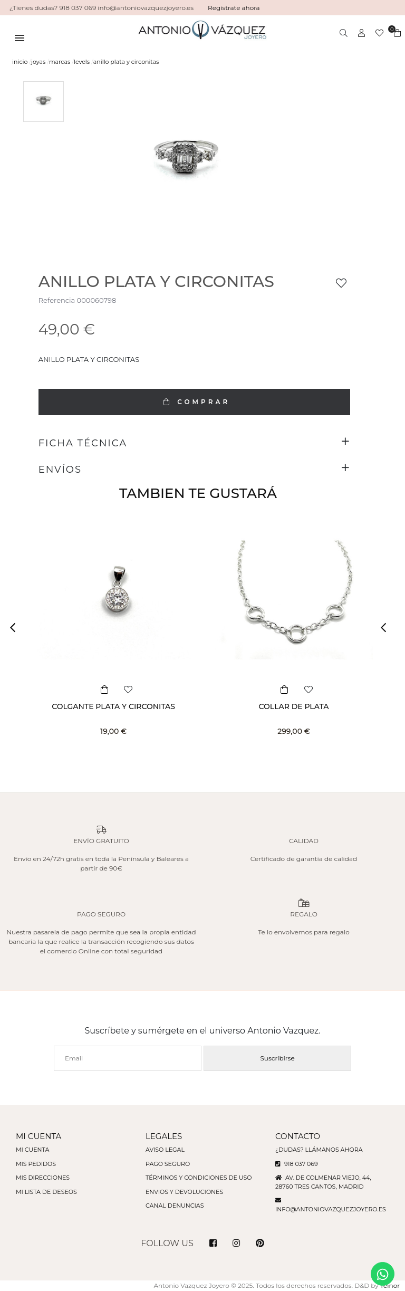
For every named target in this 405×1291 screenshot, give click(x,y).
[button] (16, 628)
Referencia (56, 300)
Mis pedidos (36, 1164)
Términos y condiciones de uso (199, 1177)
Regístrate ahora (234, 8)
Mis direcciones (43, 1177)
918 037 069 (296, 1164)
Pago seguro (168, 1164)
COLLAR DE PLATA (294, 706)
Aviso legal (165, 1149)
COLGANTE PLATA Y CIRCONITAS (113, 706)
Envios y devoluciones (184, 1192)
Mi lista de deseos (46, 1192)
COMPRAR (194, 402)
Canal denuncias (175, 1205)
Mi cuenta (32, 1149)
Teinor (390, 1285)
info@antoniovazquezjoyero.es (330, 1209)
